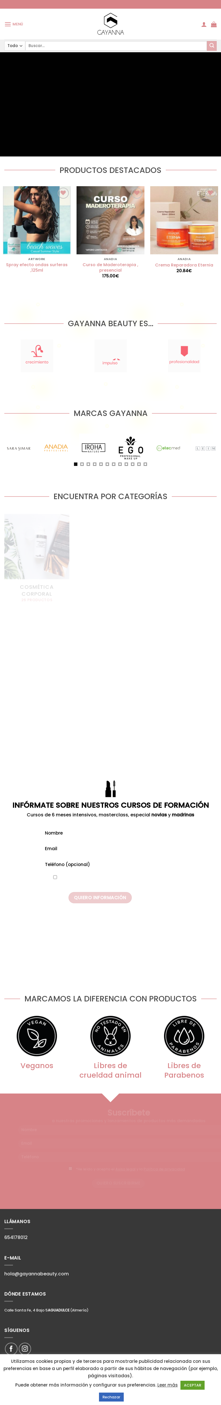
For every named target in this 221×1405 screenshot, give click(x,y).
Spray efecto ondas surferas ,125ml (37, 267)
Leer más (167, 1385)
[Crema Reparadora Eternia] (184, 220)
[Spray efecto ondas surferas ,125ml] (37, 220)
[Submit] (212, 46)
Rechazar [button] (111, 1397)
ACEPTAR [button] (192, 1385)
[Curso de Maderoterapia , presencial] (110, 220)
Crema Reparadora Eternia (184, 265)
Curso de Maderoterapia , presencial (110, 267)
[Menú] (13, 24)
